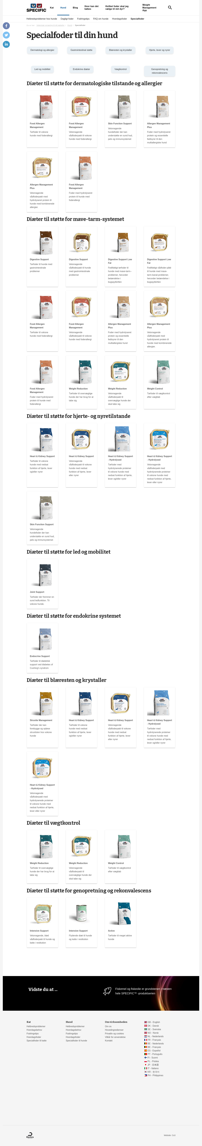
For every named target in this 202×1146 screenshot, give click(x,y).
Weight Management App (149, 8)
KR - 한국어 (153, 1072)
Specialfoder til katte (37, 1040)
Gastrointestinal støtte (81, 50)
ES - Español (154, 1050)
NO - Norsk (153, 1033)
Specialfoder (137, 18)
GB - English (154, 1022)
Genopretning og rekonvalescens (159, 71)
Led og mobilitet (42, 69)
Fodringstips (83, 18)
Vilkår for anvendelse (115, 1037)
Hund (63, 7)
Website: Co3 (169, 1135)
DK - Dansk (153, 1026)
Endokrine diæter (81, 69)
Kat (52, 7)
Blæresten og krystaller (120, 50)
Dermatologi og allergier (42, 50)
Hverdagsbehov (34, 1030)
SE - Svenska (154, 1029)
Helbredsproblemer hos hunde (42, 18)
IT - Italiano (153, 1068)
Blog (75, 7)
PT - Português (155, 1054)
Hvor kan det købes (91, 7)
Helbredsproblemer (36, 1026)
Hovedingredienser (114, 1030)
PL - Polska (153, 1061)
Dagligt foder (67, 18)
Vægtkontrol (120, 69)
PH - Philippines (155, 1075)
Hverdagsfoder (119, 18)
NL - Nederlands (156, 1036)
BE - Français (154, 1047)
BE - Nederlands (156, 1043)
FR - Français (154, 1040)
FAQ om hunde (100, 18)
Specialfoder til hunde (76, 1040)
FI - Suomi (153, 1057)
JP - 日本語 (153, 1065)
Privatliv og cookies (114, 1033)
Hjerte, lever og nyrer (159, 50)
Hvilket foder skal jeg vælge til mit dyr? (116, 7)
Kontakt (108, 1040)
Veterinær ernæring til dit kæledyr (50, 25)
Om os (108, 1026)
